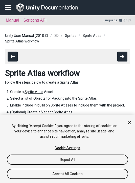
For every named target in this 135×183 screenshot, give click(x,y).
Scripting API (35, 20)
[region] (67, 149)
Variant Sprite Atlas (56, 112)
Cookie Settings (67, 148)
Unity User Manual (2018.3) (26, 36)
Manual (12, 20)
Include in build (33, 105)
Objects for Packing (48, 98)
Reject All (67, 160)
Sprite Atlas (92, 36)
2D (56, 36)
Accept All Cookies (67, 174)
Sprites (70, 36)
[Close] (129, 122)
